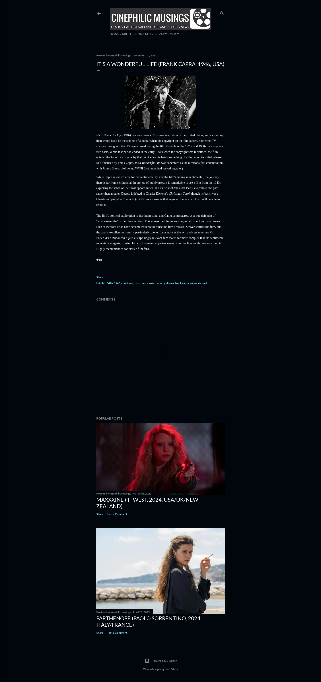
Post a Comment (117, 514)
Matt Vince (171, 669)
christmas (127, 283)
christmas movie (144, 283)
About (127, 34)
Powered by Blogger (160, 660)
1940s (109, 283)
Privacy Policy (166, 34)
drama (170, 283)
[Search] (222, 12)
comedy (160, 283)
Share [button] (99, 277)
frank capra (182, 283)
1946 (117, 283)
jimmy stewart (198, 283)
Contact (143, 34)
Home (114, 34)
